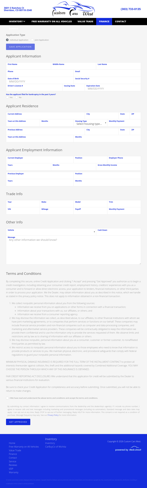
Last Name (102, 64)
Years (10, 165)
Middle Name (58, 64)
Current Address (15, 114)
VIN (9, 209)
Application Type (15, 34)
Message (11, 237)
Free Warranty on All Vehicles (52, 21)
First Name (12, 64)
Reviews (13, 465)
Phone (10, 71)
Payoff (78, 209)
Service (13, 28)
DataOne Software (52, 480)
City (88, 114)
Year (10, 202)
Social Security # (82, 78)
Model (78, 202)
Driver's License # (15, 86)
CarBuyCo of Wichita (55, 446)
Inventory (16, 21)
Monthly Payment (116, 121)
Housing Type (81, 121)
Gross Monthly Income (107, 165)
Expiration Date (93, 86)
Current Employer (15, 158)
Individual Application (19, 40)
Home (12, 443)
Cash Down (102, 230)
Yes (11, 97)
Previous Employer (16, 173)
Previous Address (15, 129)
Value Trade (85, 21)
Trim (111, 202)
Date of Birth (13, 78)
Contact (120, 21)
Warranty (13, 472)
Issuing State (69, 86)
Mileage (44, 209)
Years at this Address (17, 121)
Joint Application (42, 40)
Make (43, 202)
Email (77, 71)
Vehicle (11, 230)
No (20, 97)
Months (44, 121)
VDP (11, 468)
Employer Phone (116, 158)
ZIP (132, 114)
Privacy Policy (53, 415)
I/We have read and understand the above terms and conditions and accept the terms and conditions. (54, 398)
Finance (104, 21)
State (122, 114)
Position (78, 158)
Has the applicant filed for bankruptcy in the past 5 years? (31, 94)
